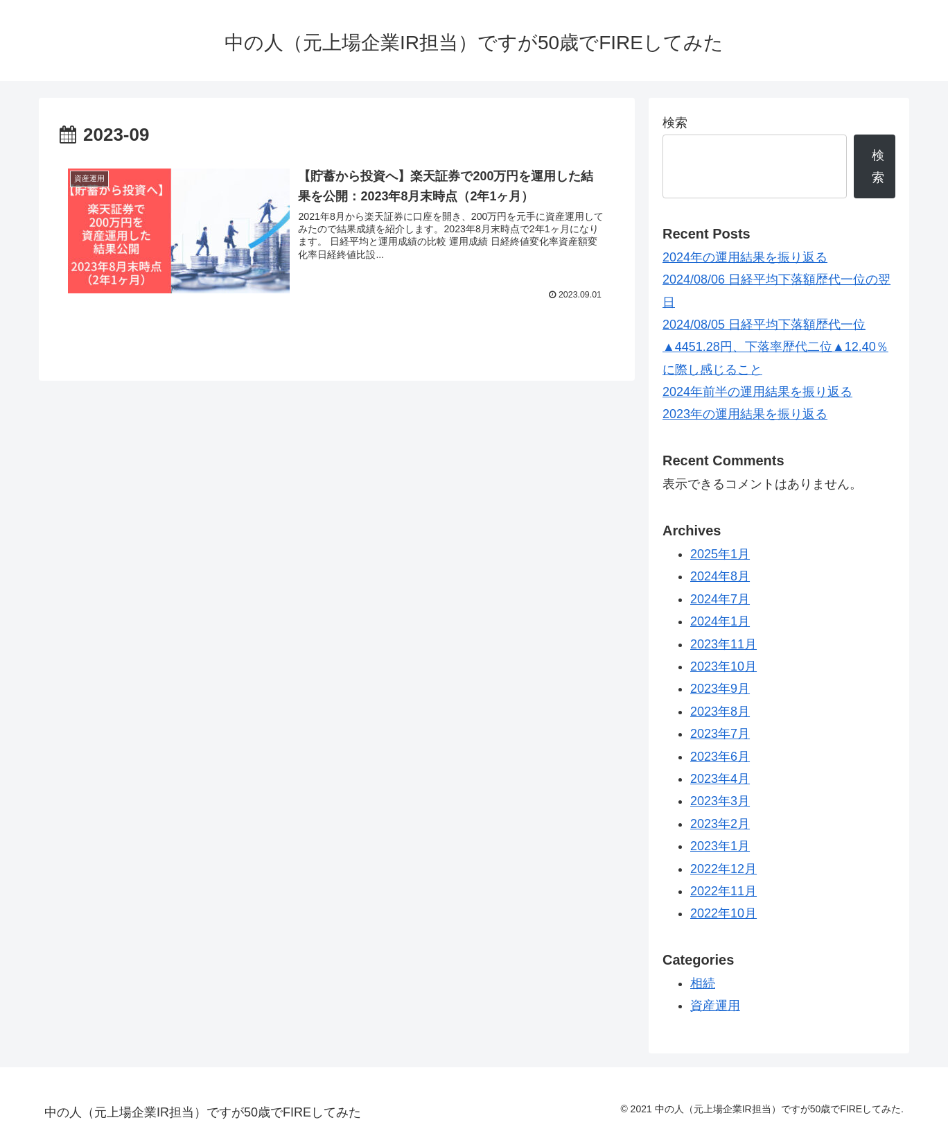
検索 (674, 123)
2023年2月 (720, 824)
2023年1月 (720, 846)
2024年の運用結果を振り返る (744, 257)
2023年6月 (720, 757)
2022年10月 (723, 913)
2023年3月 (720, 801)
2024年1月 (720, 621)
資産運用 (715, 1005)
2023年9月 (720, 689)
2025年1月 (720, 554)
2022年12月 (723, 869)
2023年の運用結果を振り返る (744, 414)
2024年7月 (720, 599)
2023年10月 (723, 666)
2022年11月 (723, 891)
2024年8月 (720, 576)
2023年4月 (720, 779)
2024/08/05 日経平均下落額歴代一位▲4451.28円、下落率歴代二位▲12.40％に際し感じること (775, 347)
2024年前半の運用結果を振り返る (757, 392)
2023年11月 (723, 644)
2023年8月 (720, 711)
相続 (702, 983)
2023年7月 (720, 734)
